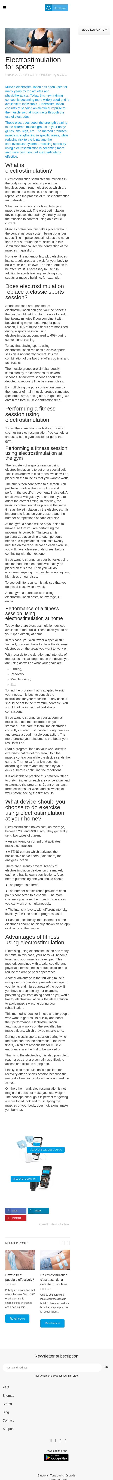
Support (8, 1429)
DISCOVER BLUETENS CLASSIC (45, 1150)
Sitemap (8, 1395)
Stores (7, 1404)
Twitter (38, 1210)
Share (15, 1210)
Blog (6, 1412)
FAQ (6, 1387)
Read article (17, 1318)
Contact (8, 1420)
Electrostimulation (60, 1224)
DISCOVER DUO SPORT (25, 1179)
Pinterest (16, 1218)
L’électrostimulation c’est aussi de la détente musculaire (53, 1279)
